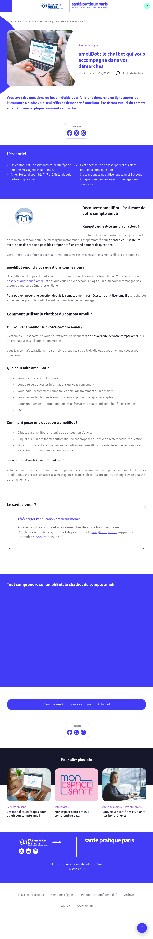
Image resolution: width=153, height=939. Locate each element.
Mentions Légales (62, 895)
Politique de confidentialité (99, 895)
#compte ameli (53, 704)
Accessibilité (85, 906)
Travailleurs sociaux (31, 895)
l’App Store (42, 537)
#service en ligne (80, 704)
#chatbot (104, 704)
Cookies (64, 906)
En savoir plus (76, 869)
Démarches (22, 21)
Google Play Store (104, 532)
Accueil (10, 21)
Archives (129, 895)
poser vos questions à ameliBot (27, 281)
